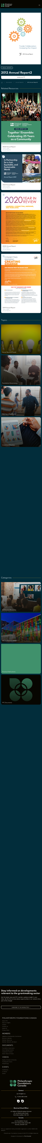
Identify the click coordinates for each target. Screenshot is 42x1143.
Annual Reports (6, 149)
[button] (39, 5)
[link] (21, 119)
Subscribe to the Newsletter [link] (21, 1007)
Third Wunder (27, 1136)
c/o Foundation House (21, 1121)
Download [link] (21, 77)
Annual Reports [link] (7, 67)
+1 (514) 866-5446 (22, 1096)
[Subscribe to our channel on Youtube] (22, 1101)
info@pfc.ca (22, 1093)
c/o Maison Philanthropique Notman (21, 1111)
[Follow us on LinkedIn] (18, 1101)
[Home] (2, 82)
